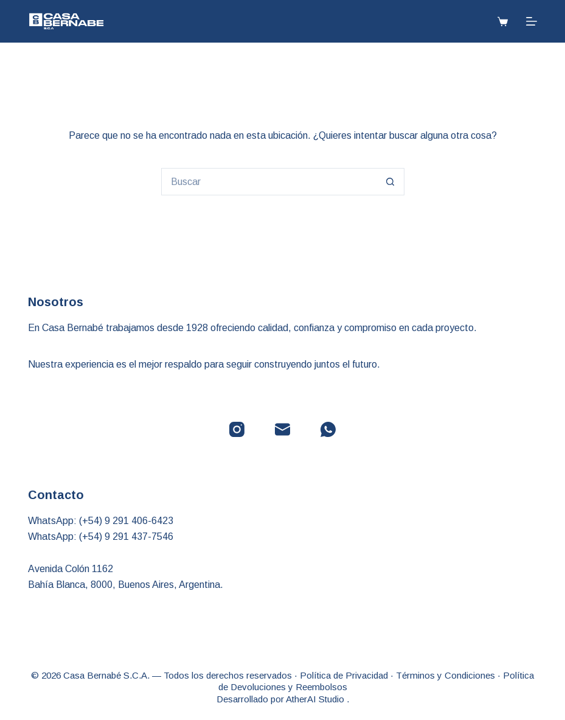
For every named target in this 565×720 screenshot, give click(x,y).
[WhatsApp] (328, 429)
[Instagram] (236, 429)
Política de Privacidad (344, 675)
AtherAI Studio (316, 699)
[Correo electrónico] (282, 429)
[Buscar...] (269, 181)
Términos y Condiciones (445, 675)
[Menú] (531, 21)
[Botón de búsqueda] (390, 181)
